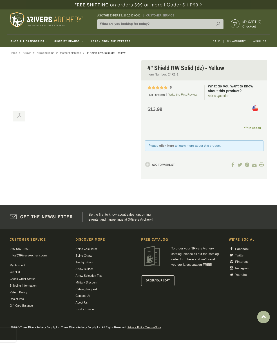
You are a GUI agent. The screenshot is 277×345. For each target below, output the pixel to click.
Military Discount (86, 282)
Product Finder (85, 309)
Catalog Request (86, 289)
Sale (216, 41)
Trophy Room (84, 262)
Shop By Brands (69, 41)
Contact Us (83, 295)
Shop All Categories (30, 41)
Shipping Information (23, 285)
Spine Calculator (86, 249)
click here (166, 145)
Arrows (27, 53)
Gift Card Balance (21, 305)
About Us (82, 302)
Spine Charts (84, 255)
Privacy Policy (136, 327)
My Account (236, 41)
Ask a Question (218, 96)
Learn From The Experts (113, 41)
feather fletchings (70, 53)
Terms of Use (153, 327)
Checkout (249, 26)
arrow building (45, 53)
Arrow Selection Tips (89, 275)
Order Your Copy (158, 280)
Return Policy (18, 292)
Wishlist (259, 41)
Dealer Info (17, 299)
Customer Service (160, 15)
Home (13, 53)
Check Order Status (23, 279)
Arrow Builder (84, 269)
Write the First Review (182, 94)
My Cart (251, 21)
